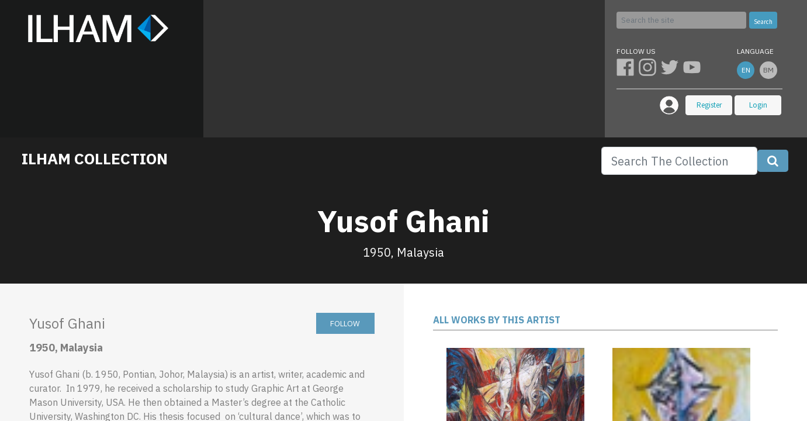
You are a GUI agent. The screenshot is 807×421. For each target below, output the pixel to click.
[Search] (681, 20)
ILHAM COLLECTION (95, 158)
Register (709, 105)
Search (763, 22)
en (746, 69)
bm (768, 69)
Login (758, 105)
